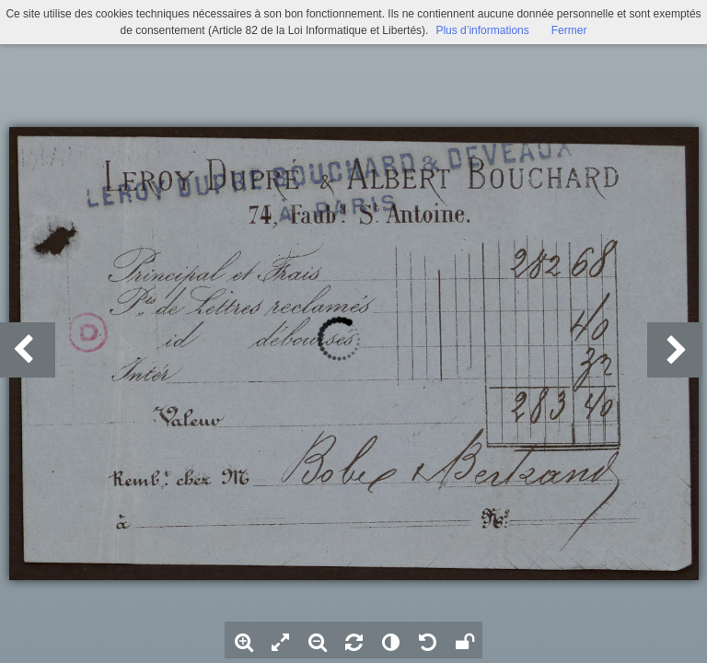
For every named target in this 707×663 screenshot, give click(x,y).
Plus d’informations (481, 30)
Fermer (569, 30)
